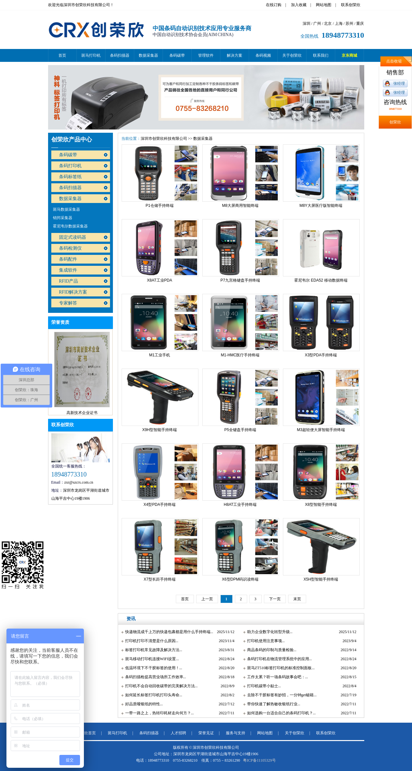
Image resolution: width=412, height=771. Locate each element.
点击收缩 (394, 61)
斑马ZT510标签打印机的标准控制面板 (279, 668)
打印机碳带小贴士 (262, 686)
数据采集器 (148, 55)
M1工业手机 (159, 355)
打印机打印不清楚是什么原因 (150, 641)
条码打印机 (70, 165)
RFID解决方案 (73, 292)
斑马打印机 (91, 55)
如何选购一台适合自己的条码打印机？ (280, 713)
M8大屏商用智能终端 (240, 205)
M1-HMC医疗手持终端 (240, 355)
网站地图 (323, 5)
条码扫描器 (119, 55)
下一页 (275, 599)
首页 (62, 55)
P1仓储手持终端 (160, 205)
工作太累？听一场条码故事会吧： (276, 677)
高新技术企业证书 (81, 414)
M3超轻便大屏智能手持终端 (321, 430)
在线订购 (273, 5)
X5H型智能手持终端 (321, 579)
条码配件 (68, 259)
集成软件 (68, 270)
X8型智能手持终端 (321, 504)
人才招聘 (178, 733)
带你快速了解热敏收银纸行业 (272, 704)
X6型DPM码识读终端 (240, 579)
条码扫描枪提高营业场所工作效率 (154, 677)
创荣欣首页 (86, 733)
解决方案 (234, 55)
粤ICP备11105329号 (259, 760)
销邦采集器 (62, 218)
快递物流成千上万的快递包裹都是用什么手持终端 (167, 632)
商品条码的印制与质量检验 (270, 650)
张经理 (399, 83)
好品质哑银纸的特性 (142, 704)
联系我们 (320, 55)
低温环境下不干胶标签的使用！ (152, 668)
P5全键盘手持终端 (240, 430)
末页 (297, 599)
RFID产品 (68, 281)
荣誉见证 (206, 733)
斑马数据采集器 (66, 209)
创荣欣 (395, 122)
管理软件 (206, 55)
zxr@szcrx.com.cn (78, 482)
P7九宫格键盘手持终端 (240, 280)
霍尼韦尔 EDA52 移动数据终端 (320, 280)
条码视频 (263, 55)
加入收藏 (298, 5)
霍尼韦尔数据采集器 (70, 226)
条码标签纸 (70, 176)
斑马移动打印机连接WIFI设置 (150, 659)
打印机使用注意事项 (264, 641)
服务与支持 (235, 733)
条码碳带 (177, 55)
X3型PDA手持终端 (321, 355)
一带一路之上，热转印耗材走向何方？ (158, 713)
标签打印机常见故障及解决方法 (152, 650)
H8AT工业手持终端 (240, 504)
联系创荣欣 (350, 5)
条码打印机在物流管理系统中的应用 (278, 659)
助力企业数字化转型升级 (268, 632)
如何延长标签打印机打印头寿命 (152, 695)
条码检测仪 (70, 248)
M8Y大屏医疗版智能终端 (320, 205)
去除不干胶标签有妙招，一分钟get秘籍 (280, 695)
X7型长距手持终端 (160, 579)
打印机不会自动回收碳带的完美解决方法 (160, 686)
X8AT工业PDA (159, 280)
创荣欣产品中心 (71, 139)
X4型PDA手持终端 (160, 504)
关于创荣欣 (292, 55)
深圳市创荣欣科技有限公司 (164, 138)
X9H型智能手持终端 (159, 430)
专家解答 (68, 303)
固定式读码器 (72, 237)
